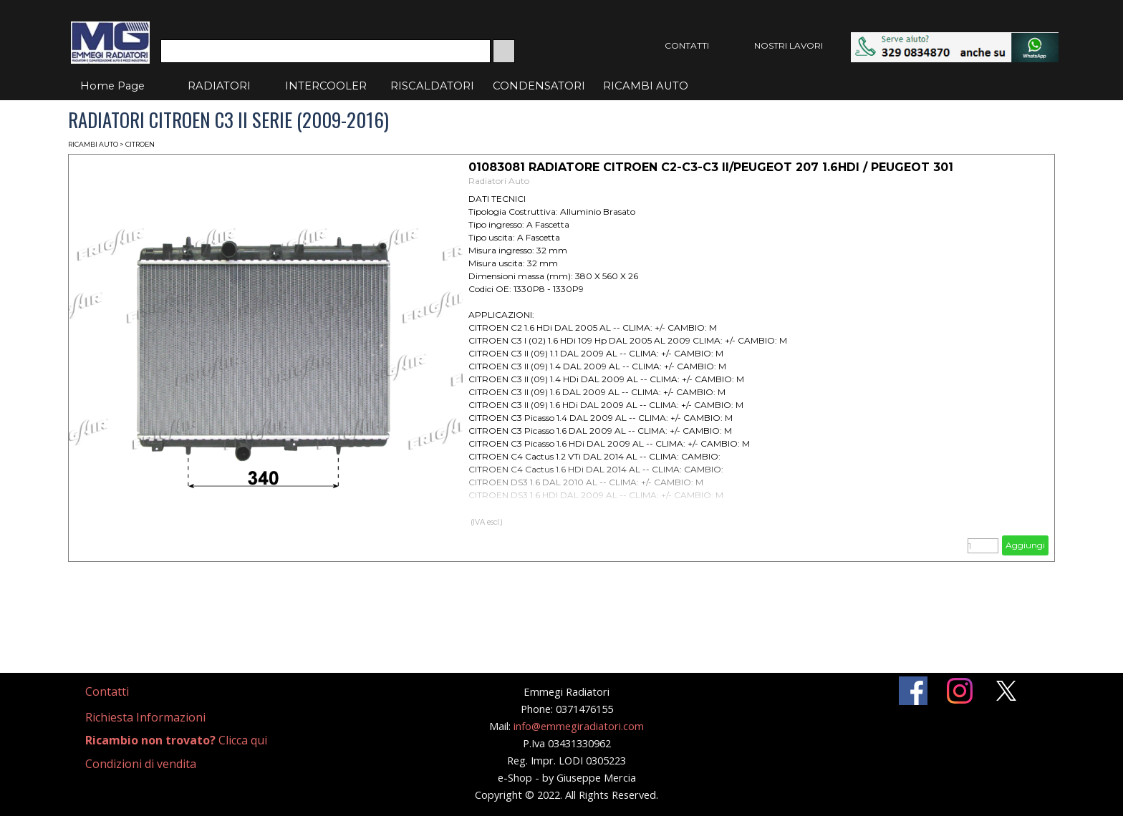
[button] (955, 39)
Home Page (112, 85)
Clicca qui (176, 740)
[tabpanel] (124, 692)
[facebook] (913, 690)
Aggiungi (1025, 545)
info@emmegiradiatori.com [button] (579, 726)
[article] (561, 358)
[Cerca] (325, 51)
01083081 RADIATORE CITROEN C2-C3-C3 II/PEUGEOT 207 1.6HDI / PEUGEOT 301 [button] (710, 167)
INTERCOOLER (326, 85)
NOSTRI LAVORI (788, 45)
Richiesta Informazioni (145, 717)
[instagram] (959, 690)
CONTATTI (687, 45)
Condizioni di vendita (140, 764)
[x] (1006, 690)
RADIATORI (219, 85)
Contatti (107, 691)
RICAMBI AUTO (645, 85)
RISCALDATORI (432, 85)
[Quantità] (983, 545)
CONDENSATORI (539, 85)
